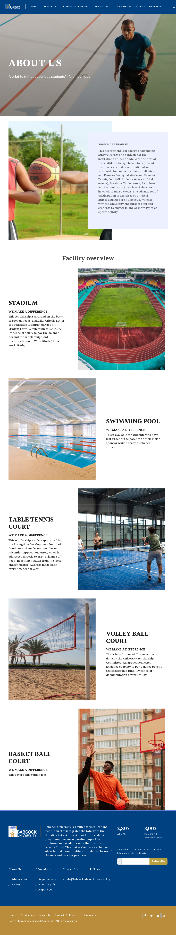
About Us (35, 63)
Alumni (123, 833)
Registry (74, 915)
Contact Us (70, 869)
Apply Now (45, 889)
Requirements (47, 879)
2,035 (150, 828)
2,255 (123, 828)
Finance (89, 915)
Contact (59, 915)
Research (44, 915)
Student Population (153, 835)
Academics (27, 915)
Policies (95, 869)
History (15, 884)
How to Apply (46, 884)
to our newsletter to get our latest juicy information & (139, 851)
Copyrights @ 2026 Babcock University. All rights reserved (43, 921)
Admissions (43, 869)
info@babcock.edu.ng (79, 879)
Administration (20, 879)
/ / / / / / (52, 915)
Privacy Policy (101, 879)
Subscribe (158, 861)
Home (12, 915)
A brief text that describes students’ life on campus (49, 77)
